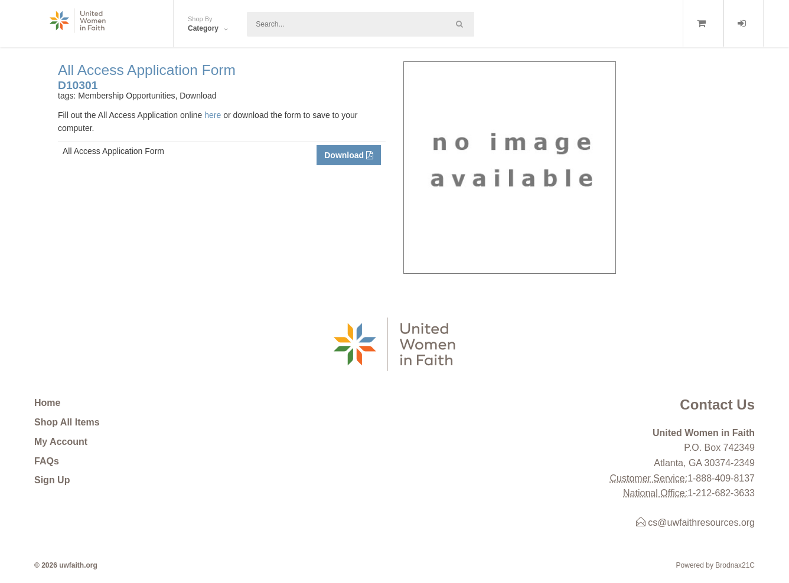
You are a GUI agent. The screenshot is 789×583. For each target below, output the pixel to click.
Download (348, 155)
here (212, 115)
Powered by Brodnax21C (715, 565)
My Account (60, 442)
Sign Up (52, 480)
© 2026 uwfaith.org (65, 565)
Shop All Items (67, 422)
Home (47, 403)
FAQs (46, 461)
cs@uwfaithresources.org (695, 523)
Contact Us (717, 404)
